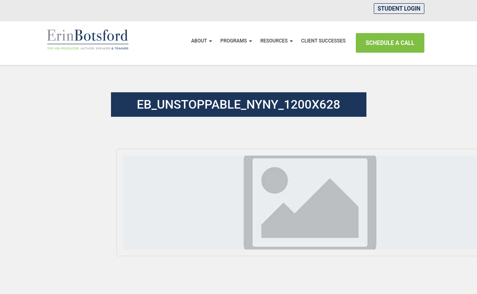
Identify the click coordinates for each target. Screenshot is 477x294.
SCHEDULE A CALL (390, 43)
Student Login (398, 8)
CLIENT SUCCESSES (323, 41)
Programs (236, 41)
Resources (276, 41)
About (201, 41)
